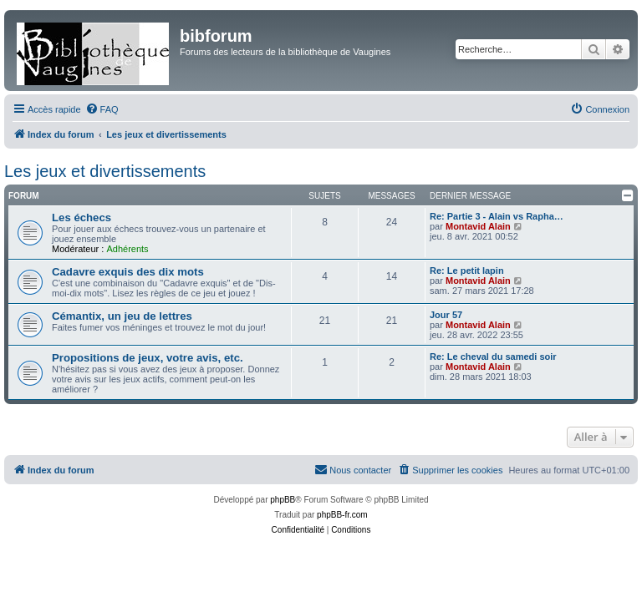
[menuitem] (102, 109)
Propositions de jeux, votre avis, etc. (147, 358)
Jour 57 (446, 315)
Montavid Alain (478, 226)
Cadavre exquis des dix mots (128, 272)
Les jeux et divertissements (105, 171)
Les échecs (81, 217)
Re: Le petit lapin (467, 271)
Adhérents (127, 249)
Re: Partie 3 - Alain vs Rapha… (496, 216)
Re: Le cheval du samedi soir (493, 357)
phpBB (282, 499)
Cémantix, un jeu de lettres (122, 316)
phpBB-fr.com (342, 514)
